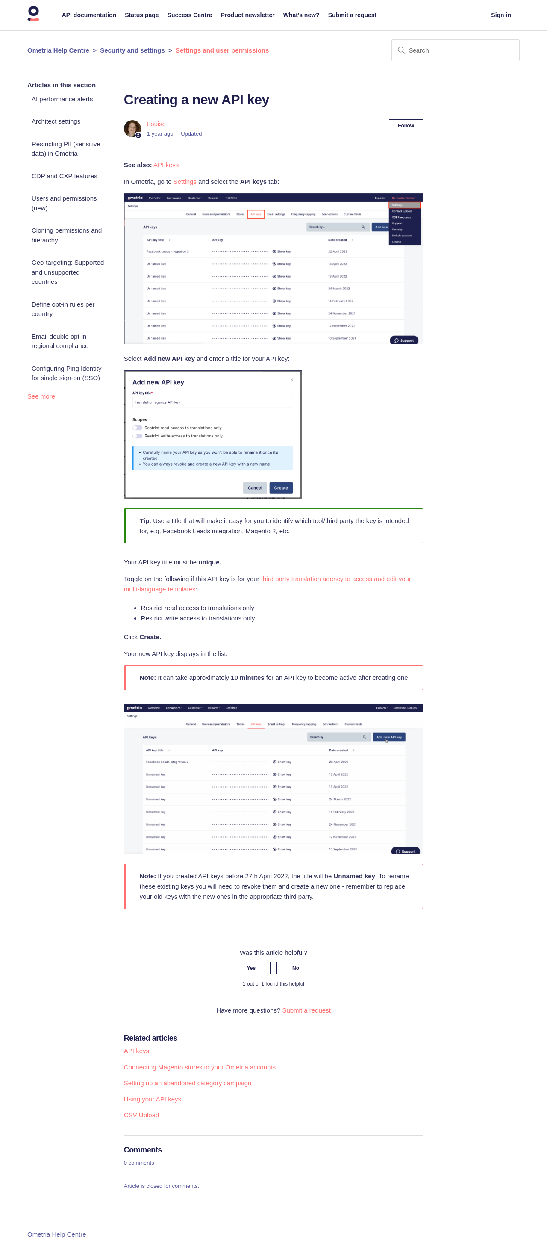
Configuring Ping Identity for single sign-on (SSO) (66, 373)
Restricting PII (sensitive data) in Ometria (66, 148)
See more (41, 396)
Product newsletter (248, 15)
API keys (166, 164)
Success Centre (190, 15)
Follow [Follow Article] (406, 126)
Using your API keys (152, 1099)
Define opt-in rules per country (63, 309)
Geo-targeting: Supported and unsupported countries (68, 272)
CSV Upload (141, 1115)
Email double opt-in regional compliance (60, 341)
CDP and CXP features (64, 176)
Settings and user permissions (222, 50)
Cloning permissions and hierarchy (67, 235)
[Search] (455, 50)
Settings (185, 181)
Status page (142, 15)
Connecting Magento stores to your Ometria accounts (200, 1067)
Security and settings (132, 50)
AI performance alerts (62, 99)
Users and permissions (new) (64, 203)
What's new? (301, 15)
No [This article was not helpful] (295, 968)
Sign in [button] (501, 15)
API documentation (89, 15)
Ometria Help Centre (58, 50)
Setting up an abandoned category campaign (188, 1083)
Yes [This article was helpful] (251, 968)
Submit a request (352, 15)
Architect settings (56, 121)
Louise (156, 123)
